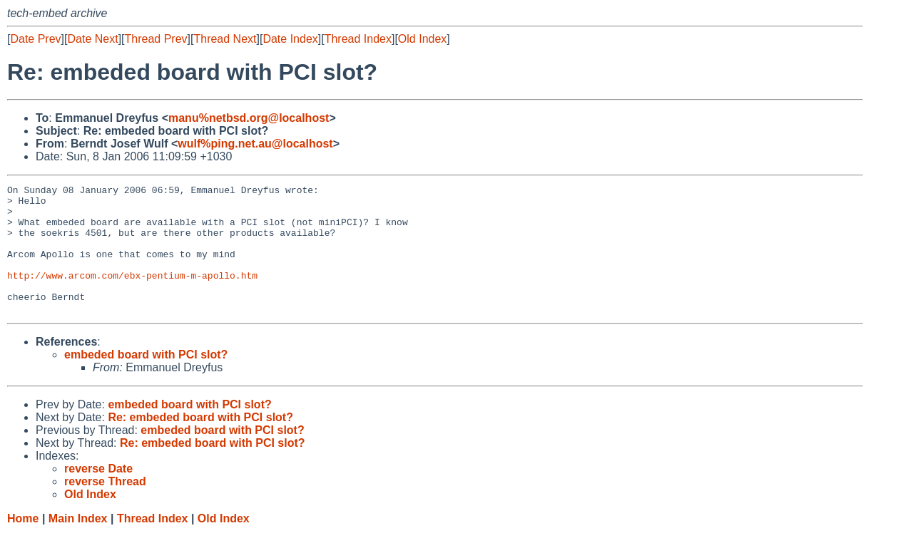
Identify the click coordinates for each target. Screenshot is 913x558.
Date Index (289, 39)
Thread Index (358, 39)
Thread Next (224, 39)
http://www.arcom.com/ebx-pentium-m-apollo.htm (132, 294)
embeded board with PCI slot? (146, 380)
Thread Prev (156, 39)
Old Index (422, 39)
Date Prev (35, 39)
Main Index (78, 544)
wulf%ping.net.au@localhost (255, 144)
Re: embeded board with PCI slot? (200, 443)
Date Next (92, 39)
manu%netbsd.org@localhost (248, 118)
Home (23, 544)
